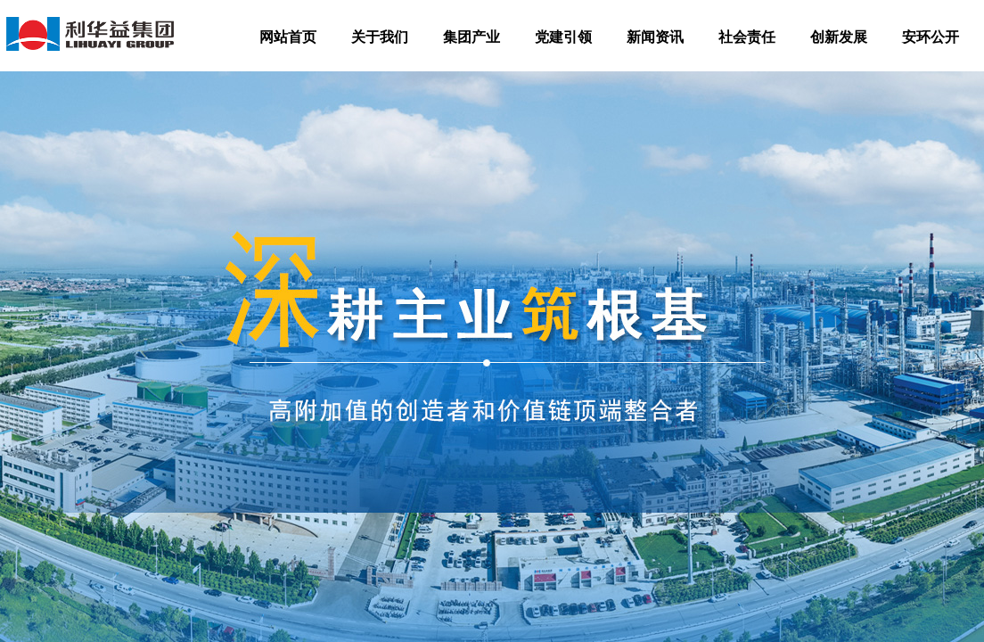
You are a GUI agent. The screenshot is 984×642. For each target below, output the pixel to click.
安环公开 (930, 37)
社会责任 (746, 37)
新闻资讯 (655, 37)
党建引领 (563, 37)
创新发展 (838, 37)
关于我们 (379, 37)
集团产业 (471, 37)
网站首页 (287, 37)
